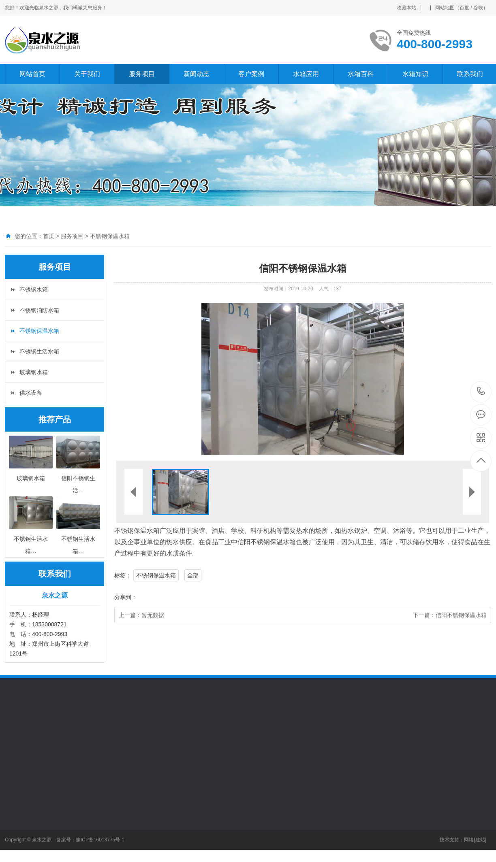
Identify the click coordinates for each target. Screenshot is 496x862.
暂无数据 (152, 615)
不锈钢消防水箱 (39, 310)
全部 (193, 575)
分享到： (125, 597)
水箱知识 (415, 73)
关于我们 (87, 73)
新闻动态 (197, 73)
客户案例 (251, 73)
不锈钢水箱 (33, 289)
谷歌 (478, 8)
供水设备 (30, 392)
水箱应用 (306, 73)
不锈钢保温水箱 (110, 236)
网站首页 (32, 73)
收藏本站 (406, 8)
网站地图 (445, 8)
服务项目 (142, 73)
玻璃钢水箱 (33, 372)
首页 (48, 236)
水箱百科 (361, 73)
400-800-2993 (481, 391)
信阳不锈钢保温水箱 (266, 541)
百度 (464, 8)
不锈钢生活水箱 (39, 351)
